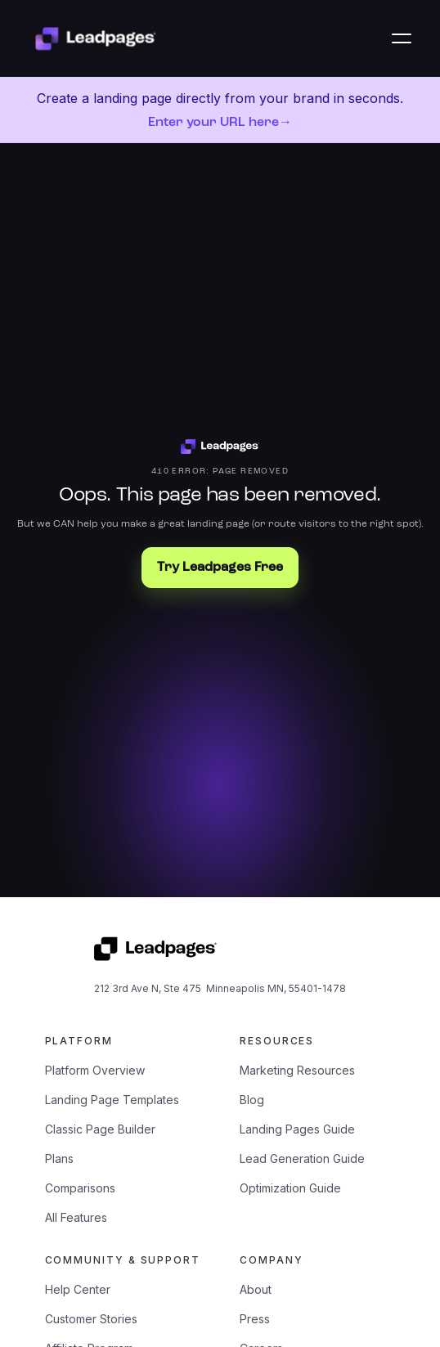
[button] (401, 38)
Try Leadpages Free (220, 567)
